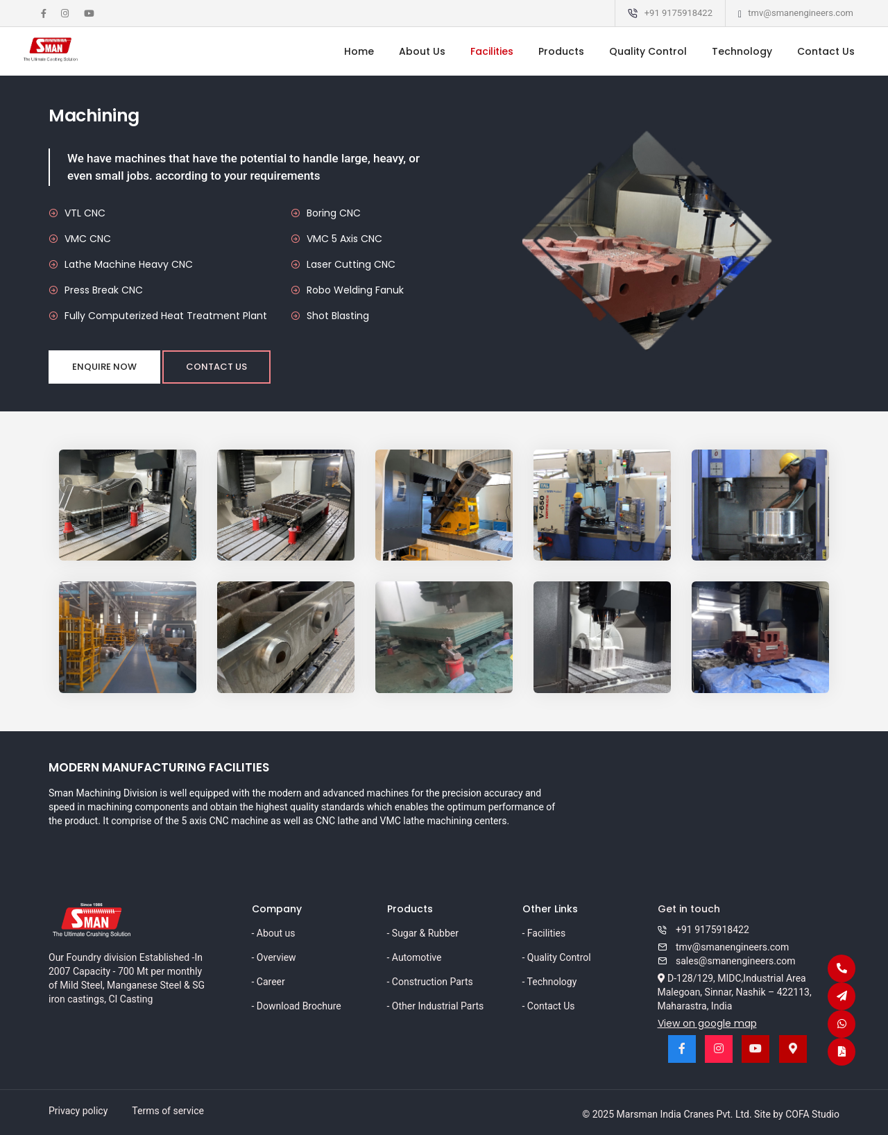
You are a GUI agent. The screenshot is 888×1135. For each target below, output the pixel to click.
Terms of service (168, 1110)
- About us (274, 933)
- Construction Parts (430, 981)
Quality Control (648, 51)
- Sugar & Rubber (423, 933)
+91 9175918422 (678, 13)
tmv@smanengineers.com (800, 13)
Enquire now (104, 366)
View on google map (707, 1023)
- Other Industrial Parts (435, 1006)
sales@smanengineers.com (727, 960)
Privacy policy (78, 1110)
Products (561, 51)
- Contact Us (548, 1006)
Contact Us (826, 51)
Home (359, 51)
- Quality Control (556, 957)
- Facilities (544, 933)
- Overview (274, 957)
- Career (268, 981)
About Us (422, 51)
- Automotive (414, 957)
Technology (742, 51)
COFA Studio (812, 1114)
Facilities (491, 51)
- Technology (549, 981)
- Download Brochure (296, 1006)
